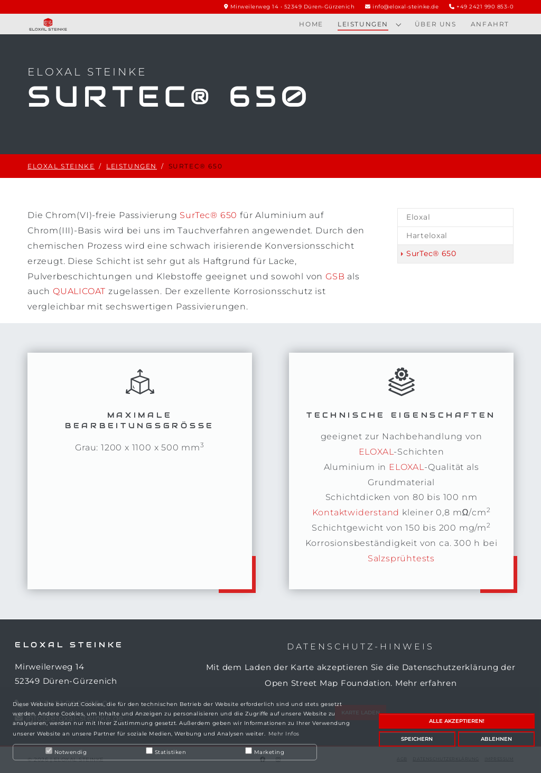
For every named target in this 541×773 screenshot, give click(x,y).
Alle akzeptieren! (456, 721)
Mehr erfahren (426, 683)
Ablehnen (496, 739)
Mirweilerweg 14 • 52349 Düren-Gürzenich (292, 6)
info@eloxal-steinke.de (405, 6)
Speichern (417, 739)
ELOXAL (376, 452)
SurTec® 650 (208, 215)
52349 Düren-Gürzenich (66, 681)
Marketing (264, 751)
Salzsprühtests (401, 558)
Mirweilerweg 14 (49, 667)
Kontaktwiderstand (356, 512)
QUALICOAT (79, 291)
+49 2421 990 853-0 (485, 6)
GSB (334, 276)
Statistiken (166, 751)
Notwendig (66, 751)
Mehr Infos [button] (284, 733)
